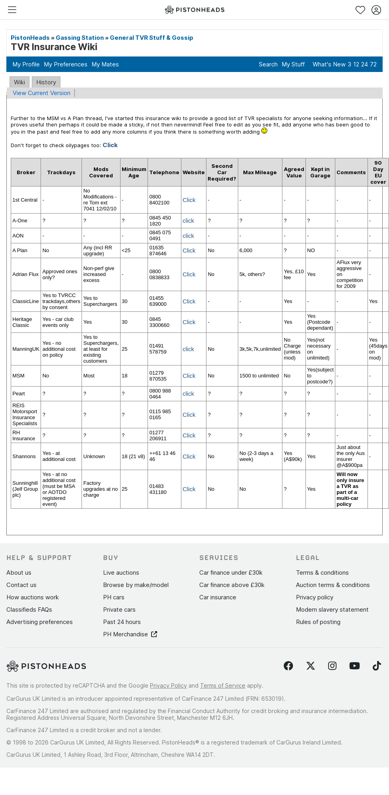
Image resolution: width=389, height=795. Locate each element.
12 (356, 64)
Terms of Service (222, 685)
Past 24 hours (122, 622)
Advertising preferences (39, 622)
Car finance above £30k (232, 585)
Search (268, 64)
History (46, 82)
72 (373, 64)
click (188, 220)
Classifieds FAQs (29, 609)
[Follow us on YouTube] (355, 666)
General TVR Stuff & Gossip (151, 37)
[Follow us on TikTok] (377, 666)
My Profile (26, 64)
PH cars (113, 597)
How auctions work (32, 597)
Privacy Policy (168, 685)
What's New (329, 64)
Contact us (21, 585)
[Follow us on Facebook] (288, 666)
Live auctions (121, 572)
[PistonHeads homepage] (194, 10)
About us (18, 572)
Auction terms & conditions (333, 585)
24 (364, 64)
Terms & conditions (322, 572)
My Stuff (293, 64)
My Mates (105, 64)
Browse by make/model (136, 585)
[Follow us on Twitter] (310, 666)
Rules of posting (318, 622)
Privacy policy (314, 597)
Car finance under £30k (231, 572)
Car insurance (217, 597)
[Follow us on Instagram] (332, 666)
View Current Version (41, 93)
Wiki (19, 82)
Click (189, 199)
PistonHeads (30, 37)
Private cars (119, 609)
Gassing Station (80, 37)
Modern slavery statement (332, 609)
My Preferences (66, 64)
